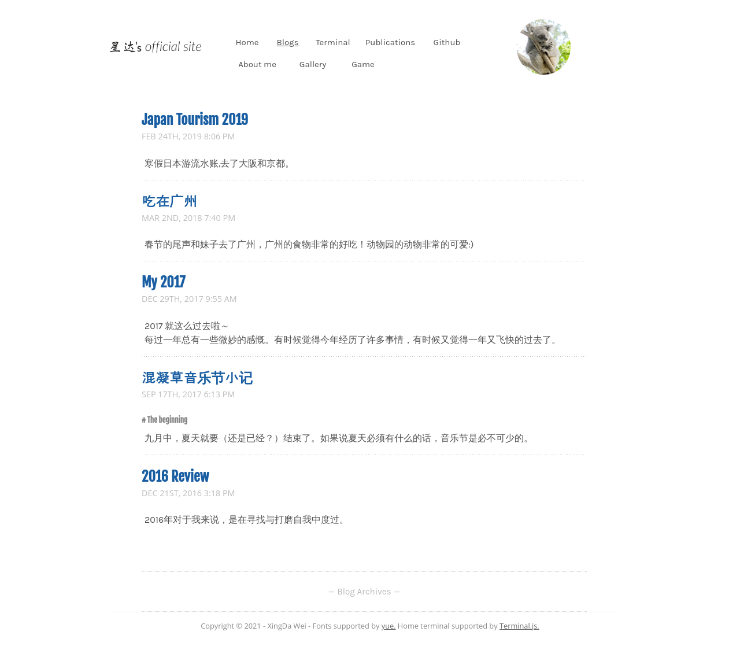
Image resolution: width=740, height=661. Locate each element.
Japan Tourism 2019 (195, 119)
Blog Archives (364, 591)
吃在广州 (169, 201)
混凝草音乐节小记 (197, 377)
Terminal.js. (519, 626)
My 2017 (163, 282)
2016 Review (175, 476)
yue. (389, 626)
